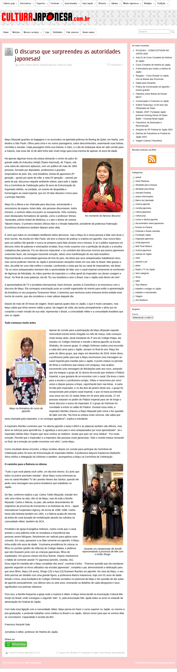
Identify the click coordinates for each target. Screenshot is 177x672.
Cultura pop (10, 4)
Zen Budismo (141, 300)
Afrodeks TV (75, 653)
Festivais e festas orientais (147, 231)
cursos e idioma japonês (29, 65)
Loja (47, 32)
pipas (137, 265)
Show (138, 277)
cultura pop (140, 216)
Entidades (58, 32)
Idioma (116, 4)
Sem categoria (142, 273)
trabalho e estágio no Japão (148, 289)
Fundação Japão (143, 235)
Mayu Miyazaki (118, 653)
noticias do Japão (64, 65)
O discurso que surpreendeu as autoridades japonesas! (67, 55)
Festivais (56, 4)
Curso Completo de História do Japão (153, 65)
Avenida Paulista (143, 193)
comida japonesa (143, 208)
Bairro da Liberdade (144, 200)
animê (138, 177)
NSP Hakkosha (33, 662)
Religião (149, 4)
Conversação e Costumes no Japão (152, 101)
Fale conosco (72, 32)
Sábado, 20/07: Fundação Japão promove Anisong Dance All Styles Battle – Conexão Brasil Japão (151, 115)
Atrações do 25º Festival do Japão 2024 (154, 129)
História (104, 4)
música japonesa (143, 250)
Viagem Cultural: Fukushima (149, 141)
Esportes (42, 4)
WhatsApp (19, 644)
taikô (137, 281)
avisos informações (144, 196)
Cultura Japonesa (25, 653)
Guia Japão (89, 4)
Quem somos (88, 32)
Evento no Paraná (143, 227)
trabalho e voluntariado (146, 292)
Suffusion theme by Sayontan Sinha (155, 662)
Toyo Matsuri (141, 285)
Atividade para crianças (146, 185)
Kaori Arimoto (105, 653)
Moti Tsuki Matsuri (143, 246)
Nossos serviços (33, 33)
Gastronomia (72, 4)
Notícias (16, 32)
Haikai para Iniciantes (146, 83)
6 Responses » (116, 65)
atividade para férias (144, 189)
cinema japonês (142, 204)
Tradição (162, 4)
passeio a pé (141, 262)
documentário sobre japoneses (149, 223)
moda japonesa (142, 242)
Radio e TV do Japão (145, 269)
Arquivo (135, 314)
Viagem (138, 296)
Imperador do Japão (90, 653)
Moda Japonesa (132, 4)
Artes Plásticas (142, 181)
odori (137, 258)
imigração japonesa (48, 65)
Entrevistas (27, 4)
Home (6, 32)
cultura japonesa (143, 212)
